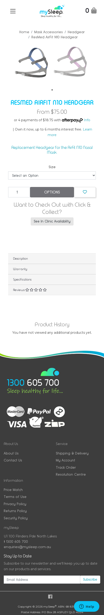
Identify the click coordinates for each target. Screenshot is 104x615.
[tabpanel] (31, 62)
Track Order (66, 467)
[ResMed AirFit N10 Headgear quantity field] (19, 191)
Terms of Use (15, 496)
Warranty (20, 268)
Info (87, 120)
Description (20, 258)
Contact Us (13, 460)
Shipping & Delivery (72, 453)
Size (52, 166)
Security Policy (16, 518)
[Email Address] (42, 579)
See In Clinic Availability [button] (52, 221)
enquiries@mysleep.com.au (27, 546)
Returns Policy (15, 510)
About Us (11, 453)
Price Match (13, 489)
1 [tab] (52, 89)
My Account (65, 460)
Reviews (30, 289)
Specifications (22, 279)
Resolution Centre (71, 474)
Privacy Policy (15, 503)
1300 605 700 (16, 541)
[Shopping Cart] (91, 11)
